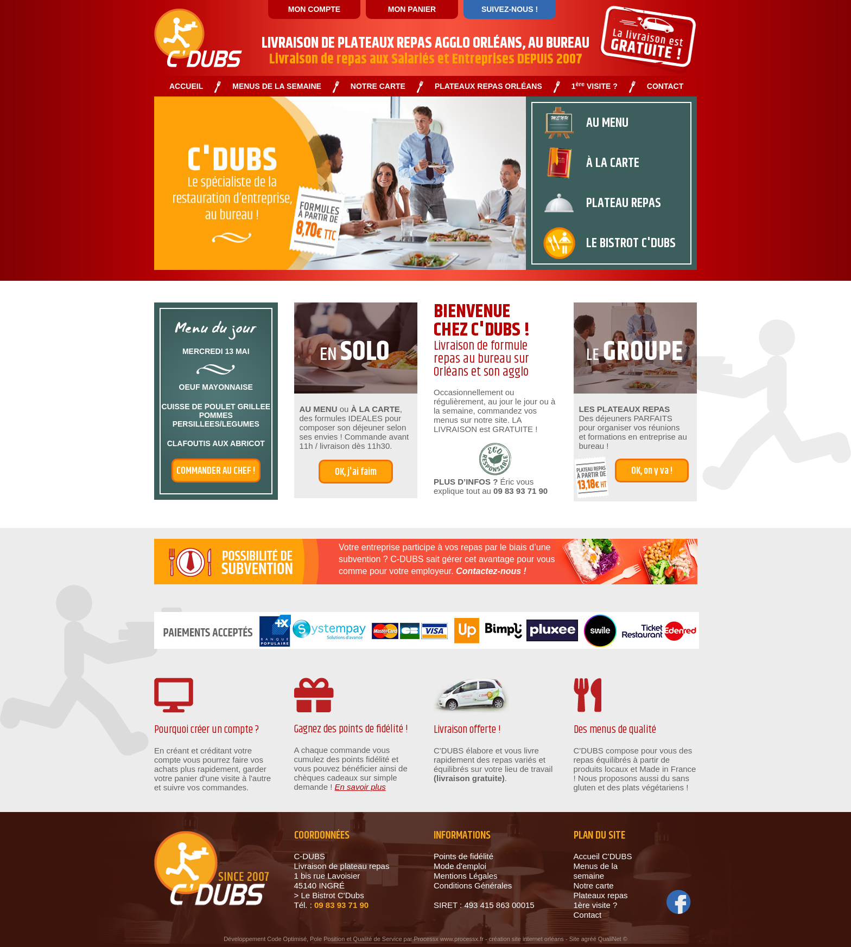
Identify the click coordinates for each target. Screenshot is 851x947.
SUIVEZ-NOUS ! (509, 9)
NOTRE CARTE (378, 86)
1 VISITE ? (594, 86)
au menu (607, 123)
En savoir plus (360, 786)
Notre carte (594, 885)
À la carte (612, 163)
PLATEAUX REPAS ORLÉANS (488, 86)
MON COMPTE (314, 9)
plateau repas (623, 203)
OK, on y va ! (652, 471)
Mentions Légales (466, 875)
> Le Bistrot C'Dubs (329, 895)
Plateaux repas (601, 895)
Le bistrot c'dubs (631, 243)
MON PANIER (412, 9)
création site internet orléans (526, 939)
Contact (588, 914)
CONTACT (665, 86)
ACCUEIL (186, 86)
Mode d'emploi (460, 866)
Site (574, 939)
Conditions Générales (473, 885)
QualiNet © (612, 939)
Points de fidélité (463, 856)
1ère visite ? (596, 905)
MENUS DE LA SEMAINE (276, 86)
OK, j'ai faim (356, 472)
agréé (588, 939)
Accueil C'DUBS (603, 856)
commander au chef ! (216, 471)
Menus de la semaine (596, 870)
